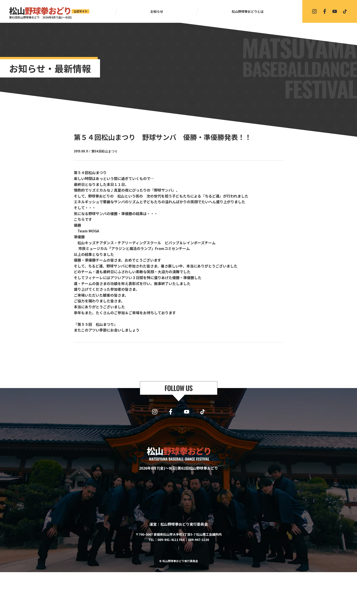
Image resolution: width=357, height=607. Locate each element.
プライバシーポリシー (190, 582)
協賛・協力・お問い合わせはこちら (178, 569)
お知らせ (156, 11)
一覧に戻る (181, 354)
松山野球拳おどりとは (248, 11)
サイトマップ (160, 582)
